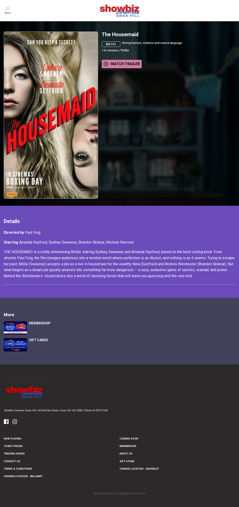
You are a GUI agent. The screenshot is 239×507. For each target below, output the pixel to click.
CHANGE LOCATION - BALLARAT (23, 476)
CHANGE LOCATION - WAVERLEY (139, 468)
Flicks (124, 493)
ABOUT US (126, 453)
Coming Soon (129, 438)
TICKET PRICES (13, 446)
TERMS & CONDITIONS (18, 468)
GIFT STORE (127, 461)
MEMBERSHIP (128, 446)
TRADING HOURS (14, 453)
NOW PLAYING (12, 438)
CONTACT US (12, 461)
